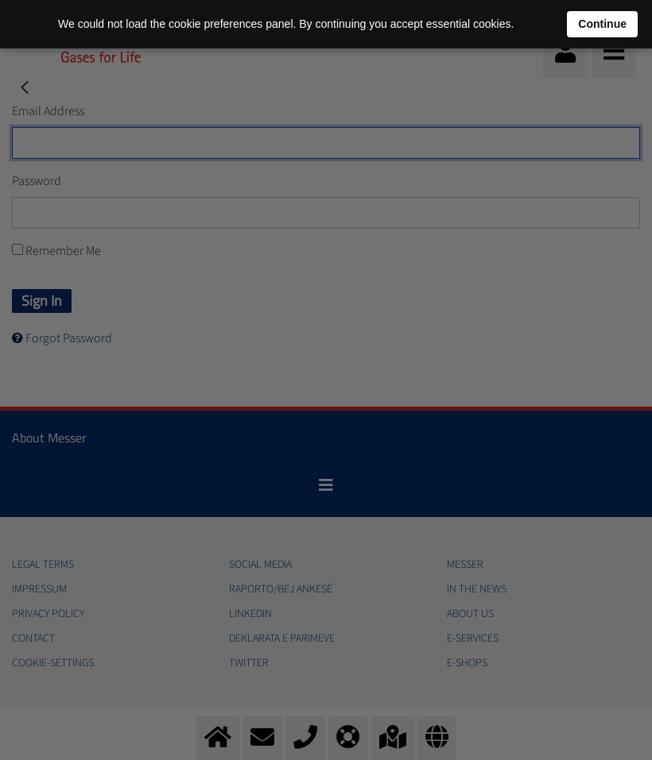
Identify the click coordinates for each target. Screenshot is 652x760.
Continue (602, 23)
